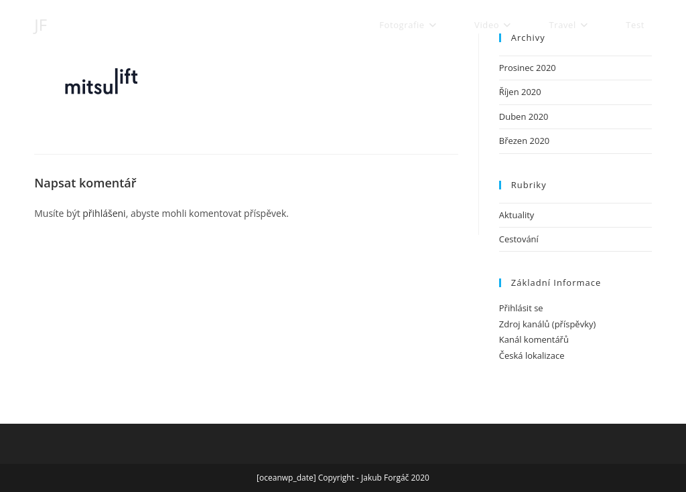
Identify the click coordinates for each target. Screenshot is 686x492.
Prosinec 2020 (527, 68)
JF (40, 24)
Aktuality (517, 215)
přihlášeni (103, 213)
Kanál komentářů (534, 339)
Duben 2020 (524, 116)
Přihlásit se (521, 308)
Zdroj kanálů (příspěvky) (547, 324)
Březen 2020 (524, 141)
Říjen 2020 (520, 92)
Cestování (519, 239)
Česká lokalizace (532, 355)
